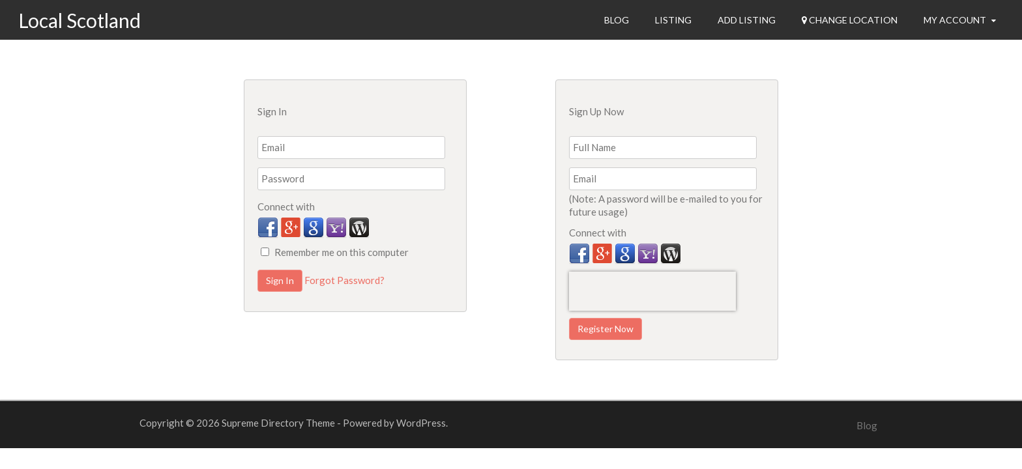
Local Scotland (79, 20)
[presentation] (652, 291)
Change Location (850, 19)
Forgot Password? (344, 280)
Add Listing (747, 19)
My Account (960, 19)
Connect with (286, 206)
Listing (673, 19)
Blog (616, 19)
